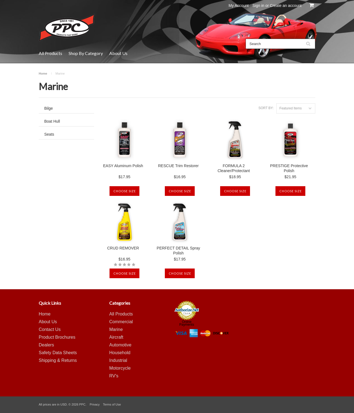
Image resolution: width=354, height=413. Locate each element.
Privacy (95, 404)
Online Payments (186, 323)
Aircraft (116, 337)
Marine (116, 329)
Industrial (118, 360)
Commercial (121, 321)
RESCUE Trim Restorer (178, 166)
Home (43, 73)
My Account (239, 5)
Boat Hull (52, 121)
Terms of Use (112, 404)
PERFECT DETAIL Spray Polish (178, 250)
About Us (118, 53)
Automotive (120, 345)
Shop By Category (86, 53)
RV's (113, 375)
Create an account (285, 5)
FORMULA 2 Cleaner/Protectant (234, 168)
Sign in (258, 5)
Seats (49, 134)
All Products (50, 53)
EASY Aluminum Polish (123, 166)
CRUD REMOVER (123, 248)
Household (120, 352)
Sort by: (266, 108)
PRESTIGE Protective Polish (289, 168)
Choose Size (124, 191)
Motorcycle (120, 368)
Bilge (48, 108)
